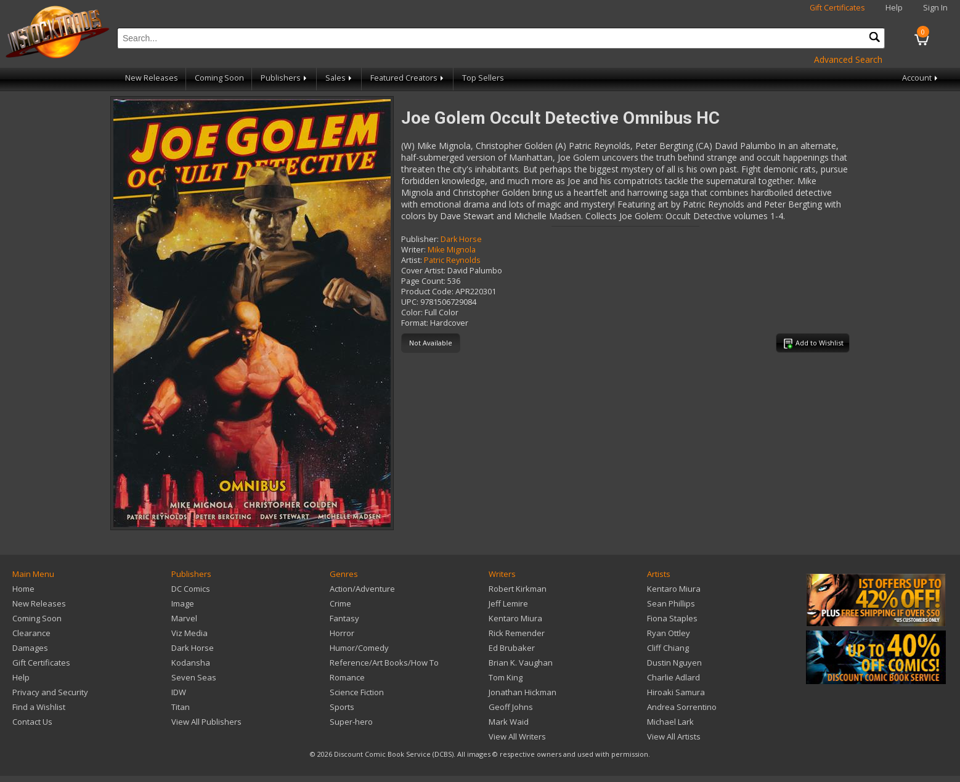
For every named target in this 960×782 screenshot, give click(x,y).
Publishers (285, 78)
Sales (339, 78)
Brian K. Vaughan (521, 662)
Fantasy (344, 618)
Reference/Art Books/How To (384, 662)
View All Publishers (206, 721)
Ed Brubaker (512, 647)
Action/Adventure (362, 588)
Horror (342, 633)
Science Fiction (357, 692)
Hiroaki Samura (676, 692)
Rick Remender (517, 633)
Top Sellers (483, 78)
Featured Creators (407, 78)
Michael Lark (670, 721)
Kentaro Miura (515, 618)
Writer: (413, 249)
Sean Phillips (671, 603)
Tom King (506, 677)
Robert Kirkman (518, 588)
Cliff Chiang (668, 647)
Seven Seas (193, 677)
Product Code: (427, 291)
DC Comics (190, 588)
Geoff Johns (511, 706)
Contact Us (32, 721)
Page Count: (423, 281)
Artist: (411, 260)
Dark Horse (461, 239)
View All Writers (517, 736)
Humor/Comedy (359, 647)
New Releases (151, 78)
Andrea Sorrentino (682, 706)
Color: (412, 312)
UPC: (409, 302)
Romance (347, 677)
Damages (30, 647)
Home (23, 588)
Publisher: (420, 239)
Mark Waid (509, 721)
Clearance (31, 633)
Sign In (935, 7)
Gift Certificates (837, 7)
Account (921, 78)
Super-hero (351, 721)
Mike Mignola (452, 249)
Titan (180, 706)
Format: (414, 323)
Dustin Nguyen (674, 662)
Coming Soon (219, 78)
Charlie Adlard (673, 677)
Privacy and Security (50, 692)
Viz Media (189, 633)
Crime (340, 603)
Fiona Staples (672, 618)
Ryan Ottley (668, 633)
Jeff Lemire (508, 603)
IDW (178, 692)
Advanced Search (848, 59)
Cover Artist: (423, 270)
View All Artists (674, 736)
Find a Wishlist (38, 706)
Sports (342, 706)
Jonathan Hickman (522, 692)
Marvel (184, 618)
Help (894, 7)
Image (182, 603)
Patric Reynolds (452, 260)
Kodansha (190, 662)
